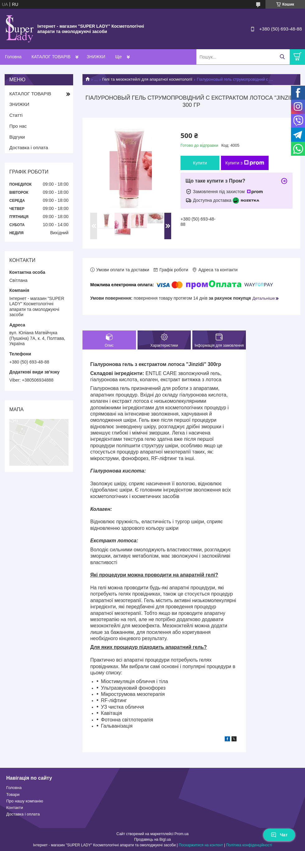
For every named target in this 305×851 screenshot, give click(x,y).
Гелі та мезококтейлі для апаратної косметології (147, 79)
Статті (16, 115)
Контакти (14, 807)
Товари (13, 794)
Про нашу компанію (24, 801)
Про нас (18, 126)
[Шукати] (282, 56)
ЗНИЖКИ (96, 56)
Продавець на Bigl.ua (152, 839)
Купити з (244, 163)
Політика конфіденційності (249, 845)
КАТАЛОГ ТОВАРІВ (50, 56)
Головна (13, 56)
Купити (200, 162)
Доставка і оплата (28, 147)
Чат (279, 835)
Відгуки (17, 137)
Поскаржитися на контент (201, 845)
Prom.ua (182, 834)
